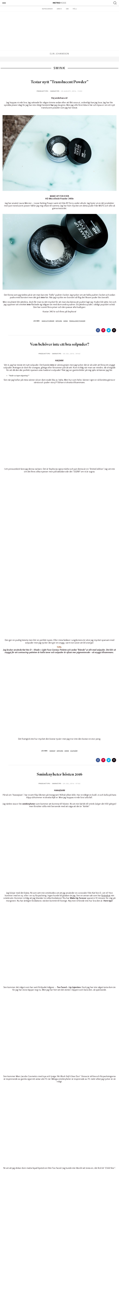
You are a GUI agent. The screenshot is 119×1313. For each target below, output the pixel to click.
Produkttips (42, 91)
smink (65, 321)
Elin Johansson (59, 54)
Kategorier (47, 9)
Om (67, 9)
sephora (59, 321)
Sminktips (54, 91)
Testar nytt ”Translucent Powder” (59, 82)
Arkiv (59, 9)
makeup (52, 751)
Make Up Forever (48, 321)
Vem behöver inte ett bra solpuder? (59, 344)
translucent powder (77, 321)
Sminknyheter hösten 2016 (59, 774)
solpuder (73, 751)
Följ (75, 9)
